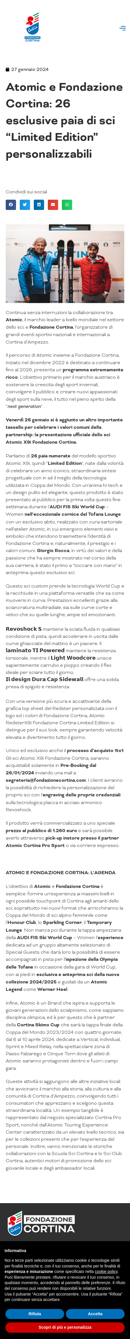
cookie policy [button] (106, 1271)
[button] (122, 29)
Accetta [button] (95, 1314)
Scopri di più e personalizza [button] (65, 1327)
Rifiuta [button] (35, 1314)
